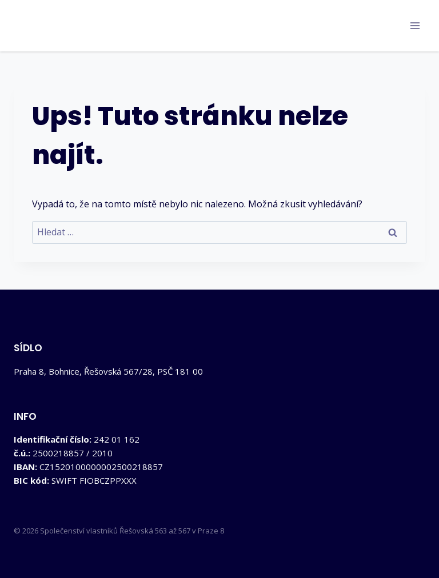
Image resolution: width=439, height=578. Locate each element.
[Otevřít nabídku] (414, 25)
